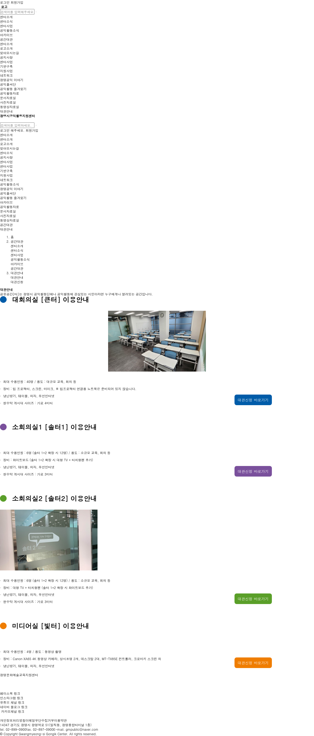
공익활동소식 (20, 259)
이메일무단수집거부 (39, 720)
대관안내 (17, 277)
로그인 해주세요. (12, 130)
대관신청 (17, 282)
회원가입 (32, 130)
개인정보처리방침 (12, 720)
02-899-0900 (16, 729)
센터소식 (17, 250)
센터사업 (17, 255)
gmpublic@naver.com (82, 729)
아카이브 (17, 264)
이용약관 (60, 720)
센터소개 (17, 246)
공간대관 (17, 268)
